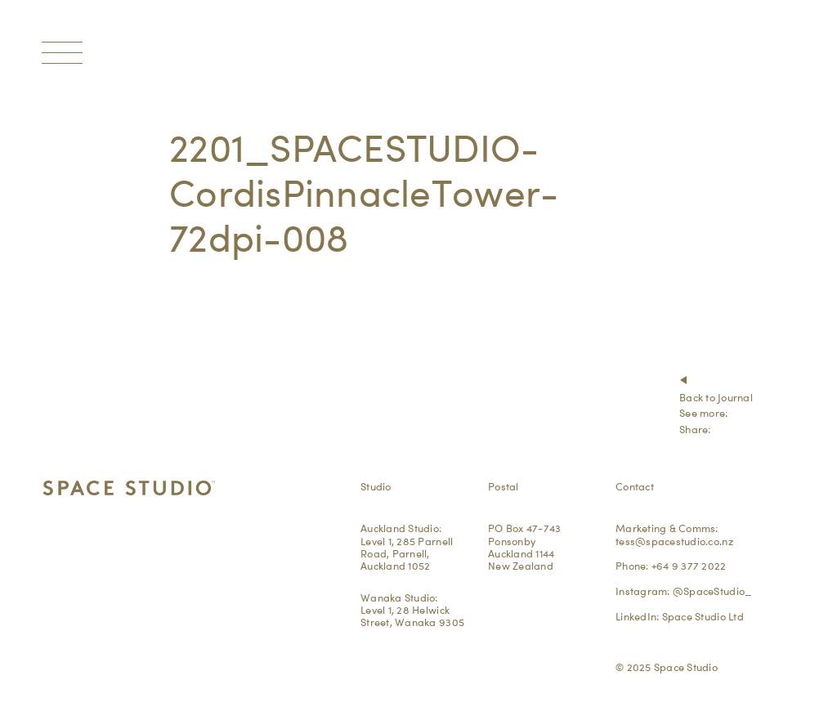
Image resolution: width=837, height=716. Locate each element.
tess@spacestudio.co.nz (674, 541)
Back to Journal (716, 397)
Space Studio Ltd (703, 616)
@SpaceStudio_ (712, 590)
